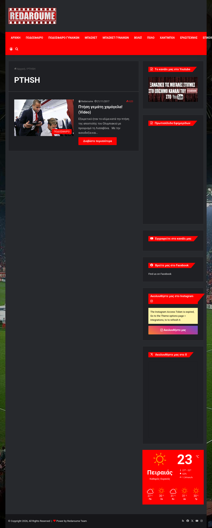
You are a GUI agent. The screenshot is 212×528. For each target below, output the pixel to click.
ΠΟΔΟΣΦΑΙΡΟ (34, 37)
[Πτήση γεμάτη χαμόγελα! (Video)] (44, 117)
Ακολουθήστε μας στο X (171, 354)
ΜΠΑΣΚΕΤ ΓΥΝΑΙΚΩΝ (116, 37)
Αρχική (19, 68)
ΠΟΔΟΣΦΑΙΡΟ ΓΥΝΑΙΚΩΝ (63, 37)
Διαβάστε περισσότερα (97, 141)
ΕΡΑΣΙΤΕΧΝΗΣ (188, 37)
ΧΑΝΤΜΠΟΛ (167, 37)
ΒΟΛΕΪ (138, 37)
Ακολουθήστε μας (173, 330)
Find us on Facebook (159, 273)
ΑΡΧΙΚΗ (16, 37)
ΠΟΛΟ (151, 37)
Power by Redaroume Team (71, 521)
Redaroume (87, 101)
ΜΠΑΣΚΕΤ (91, 37)
